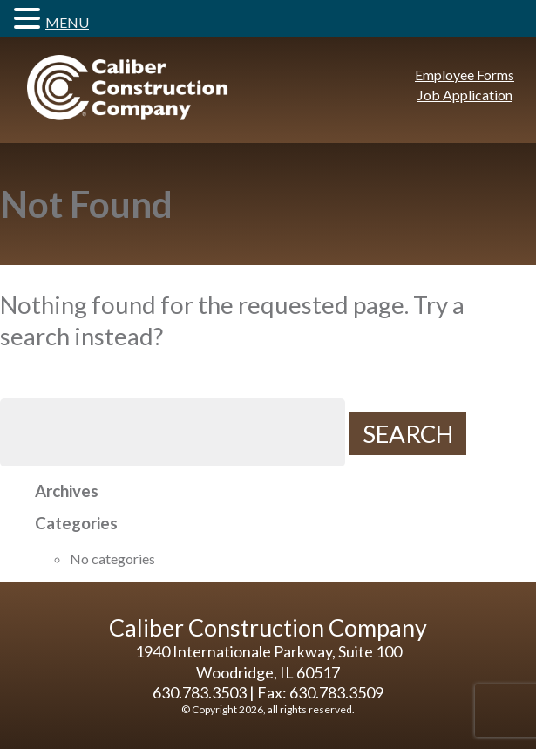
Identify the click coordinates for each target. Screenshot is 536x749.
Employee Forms (464, 74)
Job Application (464, 94)
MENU (67, 22)
